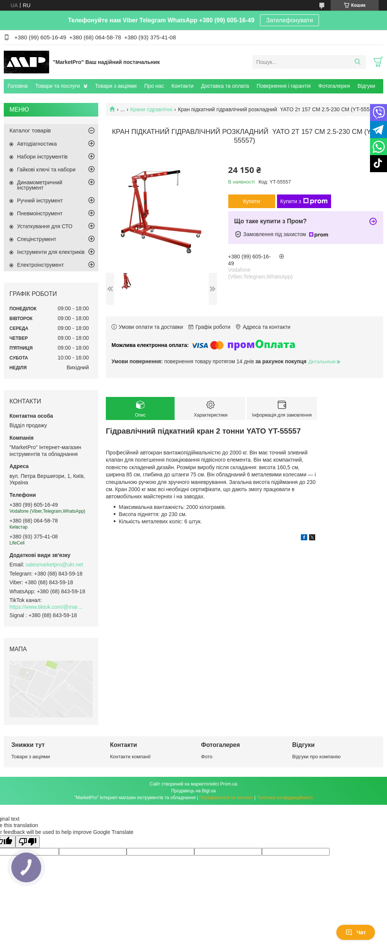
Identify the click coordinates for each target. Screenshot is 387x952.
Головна (18, 86)
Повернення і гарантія (284, 86)
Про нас (154, 86)
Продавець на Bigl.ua (193, 790)
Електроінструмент (40, 265)
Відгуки (366, 86)
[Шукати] (357, 62)
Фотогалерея (334, 86)
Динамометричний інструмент (39, 185)
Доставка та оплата (225, 86)
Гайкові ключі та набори (46, 169)
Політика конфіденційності (285, 797)
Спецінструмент (36, 239)
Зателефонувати (289, 20)
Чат (355, 932)
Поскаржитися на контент (226, 797)
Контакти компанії (130, 756)
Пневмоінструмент (40, 213)
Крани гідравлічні (151, 109)
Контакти (183, 86)
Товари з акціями (115, 86)
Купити (251, 201)
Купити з (304, 201)
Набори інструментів (42, 157)
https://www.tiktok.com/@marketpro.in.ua (47, 607)
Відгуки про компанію (316, 756)
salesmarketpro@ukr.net (54, 565)
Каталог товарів (30, 130)
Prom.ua (228, 784)
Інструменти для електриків (51, 252)
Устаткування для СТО (45, 226)
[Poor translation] (27, 841)
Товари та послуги (57, 86)
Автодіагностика (37, 144)
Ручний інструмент (40, 201)
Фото (206, 756)
